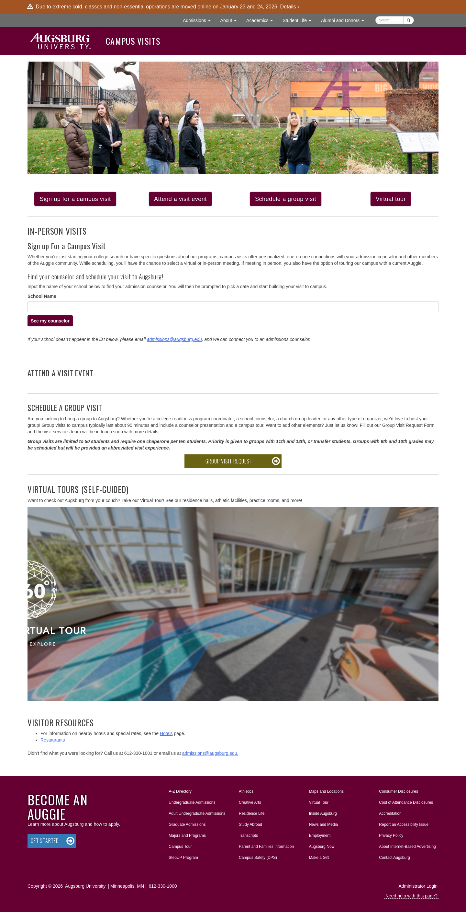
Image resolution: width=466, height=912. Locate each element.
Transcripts (248, 835)
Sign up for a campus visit (75, 199)
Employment (320, 835)
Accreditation (390, 813)
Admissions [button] (199, 20)
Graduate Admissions (187, 824)
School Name (42, 296)
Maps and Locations (326, 791)
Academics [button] (262, 20)
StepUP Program (183, 857)
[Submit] (408, 20)
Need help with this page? (411, 895)
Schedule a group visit (285, 199)
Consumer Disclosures (398, 791)
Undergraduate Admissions (192, 802)
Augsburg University (85, 886)
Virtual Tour (318, 802)
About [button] (230, 22)
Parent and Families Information (266, 846)
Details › (289, 6)
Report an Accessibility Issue (403, 824)
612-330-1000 (163, 886)
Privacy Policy (391, 835)
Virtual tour (391, 199)
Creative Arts (250, 802)
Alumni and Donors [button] (345, 20)
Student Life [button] (299, 20)
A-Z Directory (180, 791)
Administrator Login (418, 886)
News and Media (323, 824)
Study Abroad (250, 824)
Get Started (45, 841)
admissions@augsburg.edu (174, 339)
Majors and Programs (187, 834)
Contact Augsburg (394, 857)
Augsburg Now (322, 846)
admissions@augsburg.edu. (210, 753)
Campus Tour (180, 846)
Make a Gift (319, 857)
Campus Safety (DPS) (258, 857)
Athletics (246, 791)
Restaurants (52, 739)
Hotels (166, 733)
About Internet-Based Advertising (407, 846)
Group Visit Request (228, 461)
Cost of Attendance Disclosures (406, 802)
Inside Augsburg (323, 813)
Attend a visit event (180, 199)
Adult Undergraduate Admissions (197, 813)
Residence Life (251, 813)
